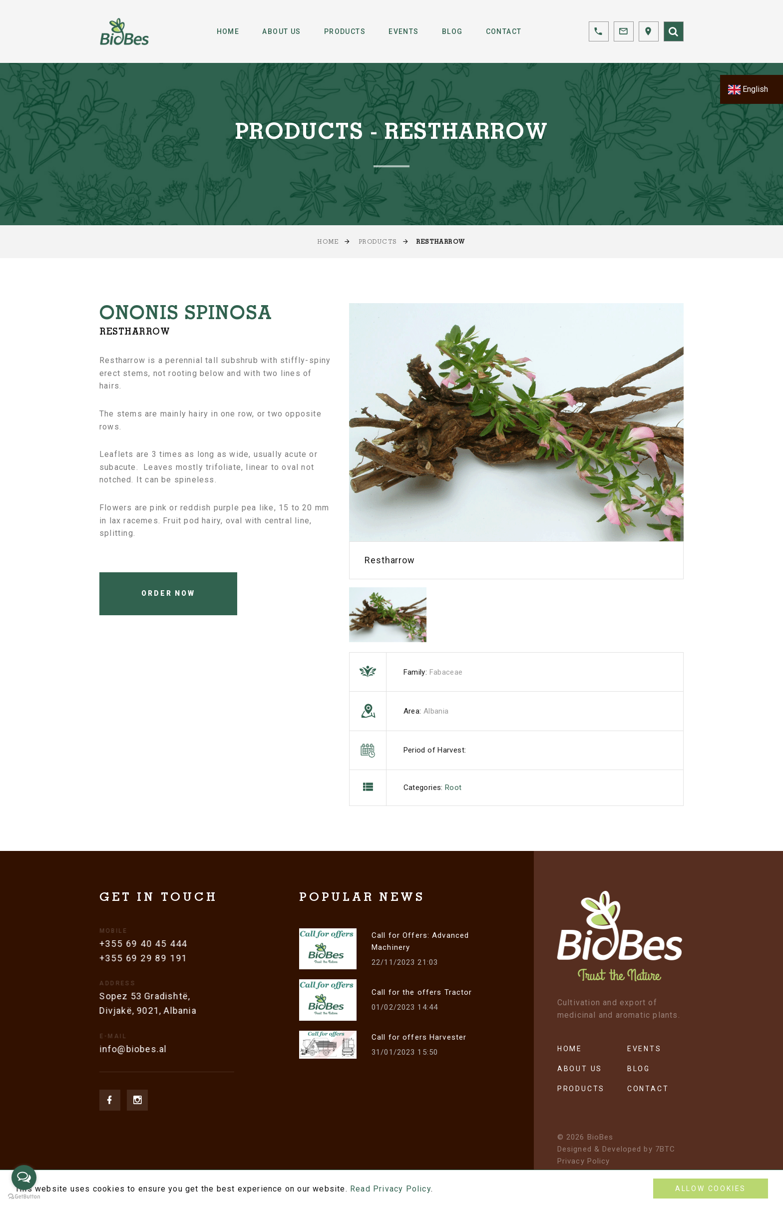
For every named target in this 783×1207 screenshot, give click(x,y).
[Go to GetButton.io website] (24, 1197)
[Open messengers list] (23, 1177)
